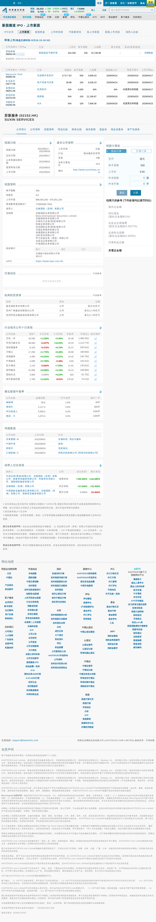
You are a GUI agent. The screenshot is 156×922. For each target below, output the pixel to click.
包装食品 (63, 448)
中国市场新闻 (87, 585)
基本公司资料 (65, 142)
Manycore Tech (14, 74)
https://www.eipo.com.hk (49, 261)
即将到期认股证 (87, 653)
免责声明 (9, 643)
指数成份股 (33, 606)
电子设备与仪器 (45, 82)
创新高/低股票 (32, 594)
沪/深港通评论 (87, 607)
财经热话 (137, 615)
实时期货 (32, 585)
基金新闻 (112, 615)
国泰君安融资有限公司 (25, 479)
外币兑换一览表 (113, 594)
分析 (87, 711)
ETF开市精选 (137, 601)
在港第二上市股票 (32, 622)
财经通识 (137, 633)
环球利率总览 (32, 694)
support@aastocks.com (25, 740)
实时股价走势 (59, 623)
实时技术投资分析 (59, 663)
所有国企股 (33, 610)
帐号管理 (9, 606)
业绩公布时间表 (32, 654)
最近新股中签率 (14, 391)
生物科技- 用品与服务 (69, 439)
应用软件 (42, 89)
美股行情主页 (87, 699)
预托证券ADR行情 (32, 674)
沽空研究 (32, 638)
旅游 (60, 443)
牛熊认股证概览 (87, 632)
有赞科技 (10, 88)
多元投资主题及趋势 (137, 604)
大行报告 (32, 650)
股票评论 (87, 603)
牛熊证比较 (87, 670)
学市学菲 (137, 597)
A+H (32, 670)
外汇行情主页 (112, 573)
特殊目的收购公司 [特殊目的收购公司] (78, 452)
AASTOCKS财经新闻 (87, 573)
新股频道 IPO (32, 662)
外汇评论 (87, 615)
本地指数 (32, 573)
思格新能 (10, 51)
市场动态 (87, 707)
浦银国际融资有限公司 (22, 481)
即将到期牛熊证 (87, 682)
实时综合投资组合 (59, 667)
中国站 (9, 577)
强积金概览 (113, 636)
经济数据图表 (32, 690)
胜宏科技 (10, 95)
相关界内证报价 (59, 602)
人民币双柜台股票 (32, 598)
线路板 (40, 96)
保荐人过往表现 (14, 465)
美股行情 (87, 703)
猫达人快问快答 (137, 586)
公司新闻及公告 (59, 651)
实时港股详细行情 (59, 577)
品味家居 (137, 637)
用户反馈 (9, 614)
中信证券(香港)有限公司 (18, 476)
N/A (39, 103)
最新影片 (137, 579)
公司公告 (32, 634)
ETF (32, 630)
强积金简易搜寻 (113, 640)
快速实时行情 (59, 573)
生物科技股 (33, 626)
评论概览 (87, 598)
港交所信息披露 (87, 581)
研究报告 (87, 619)
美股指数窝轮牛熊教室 (137, 626)
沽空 (59, 627)
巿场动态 (112, 590)
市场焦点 (137, 619)
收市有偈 (137, 590)
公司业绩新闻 (32, 646)
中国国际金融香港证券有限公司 (22, 490)
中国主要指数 (32, 581)
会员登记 (9, 602)
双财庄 (9, 448)
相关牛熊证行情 (59, 598)
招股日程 (10, 142)
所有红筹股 (33, 614)
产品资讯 (9, 585)
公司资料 (59, 659)
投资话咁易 (137, 608)
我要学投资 (137, 629)
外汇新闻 (112, 581)
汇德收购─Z (12, 452)
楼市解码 (137, 647)
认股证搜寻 (87, 645)
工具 (112, 623)
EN (19, 3)
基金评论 (87, 611)
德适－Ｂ (10, 416)
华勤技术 (10, 102)
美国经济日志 (87, 723)
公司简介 (9, 631)
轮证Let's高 (137, 622)
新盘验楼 (137, 640)
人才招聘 (9, 635)
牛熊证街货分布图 (87, 674)
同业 (59, 643)
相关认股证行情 (59, 594)
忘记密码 (9, 610)
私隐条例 (9, 647)
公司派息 (32, 642)
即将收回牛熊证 (87, 678)
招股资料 (10, 184)
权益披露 (59, 647)
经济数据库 (33, 686)
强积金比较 (113, 644)
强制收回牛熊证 (87, 686)
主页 (9, 573)
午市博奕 (137, 593)
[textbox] (132, 9)
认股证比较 (87, 649)
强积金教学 (113, 648)
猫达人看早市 (137, 583)
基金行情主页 (112, 607)
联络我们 (9, 618)
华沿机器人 (12, 411)
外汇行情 (112, 577)
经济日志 (32, 682)
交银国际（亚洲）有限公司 (50, 208)
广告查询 (9, 639)
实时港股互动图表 (59, 585)
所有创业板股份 (32, 618)
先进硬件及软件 (45, 75)
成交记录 (59, 631)
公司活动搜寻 (32, 658)
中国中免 (10, 443)
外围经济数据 (87, 727)
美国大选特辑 (137, 611)
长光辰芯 (10, 81)
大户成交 (59, 635)
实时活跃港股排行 (32, 590)
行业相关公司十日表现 (19, 327)
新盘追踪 (137, 644)
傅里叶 (9, 407)
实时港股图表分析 (59, 581)
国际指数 (32, 577)
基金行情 (112, 611)
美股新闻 (87, 719)
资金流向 (59, 639)
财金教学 (9, 589)
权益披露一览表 (32, 666)
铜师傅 (9, 402)
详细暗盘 (148, 53)
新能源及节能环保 (48, 53)
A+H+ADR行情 (32, 678)
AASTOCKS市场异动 (58, 655)
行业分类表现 (32, 602)
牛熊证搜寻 (87, 666)
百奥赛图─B (12, 439)
